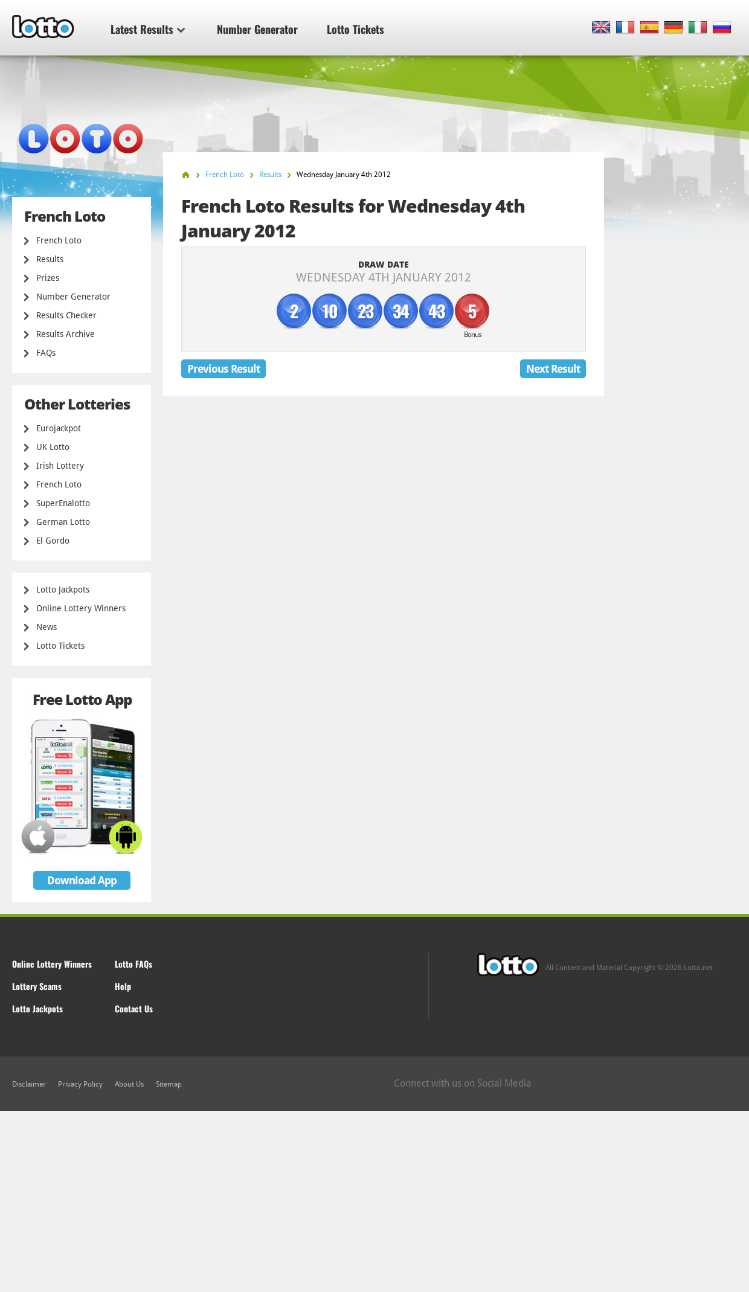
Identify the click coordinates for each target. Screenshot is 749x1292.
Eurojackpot (58, 428)
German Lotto (63, 522)
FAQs (46, 353)
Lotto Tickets (355, 29)
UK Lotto (52, 447)
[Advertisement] (374, 1201)
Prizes (47, 278)
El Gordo (52, 540)
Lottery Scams (37, 986)
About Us (129, 1084)
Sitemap (169, 1084)
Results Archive (65, 334)
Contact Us (134, 1008)
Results (49, 259)
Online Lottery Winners (81, 608)
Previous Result (223, 368)
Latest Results (148, 29)
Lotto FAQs (133, 963)
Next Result (553, 368)
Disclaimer (29, 1084)
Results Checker (66, 315)
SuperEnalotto (63, 503)
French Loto (59, 240)
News (46, 627)
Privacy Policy (80, 1084)
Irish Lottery (60, 466)
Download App (82, 880)
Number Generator (257, 29)
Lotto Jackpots (62, 589)
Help (123, 986)
